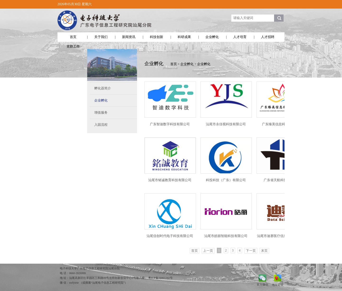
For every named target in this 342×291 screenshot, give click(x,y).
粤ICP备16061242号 (160, 278)
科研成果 (184, 37)
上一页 (208, 250)
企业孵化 (212, 37)
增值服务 (101, 112)
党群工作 (73, 46)
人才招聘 (267, 37)
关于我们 (101, 37)
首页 (73, 37)
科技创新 (156, 37)
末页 (264, 250)
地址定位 (277, 284)
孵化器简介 (102, 88)
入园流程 (101, 124)
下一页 (251, 250)
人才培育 (240, 37)
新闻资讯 (128, 37)
